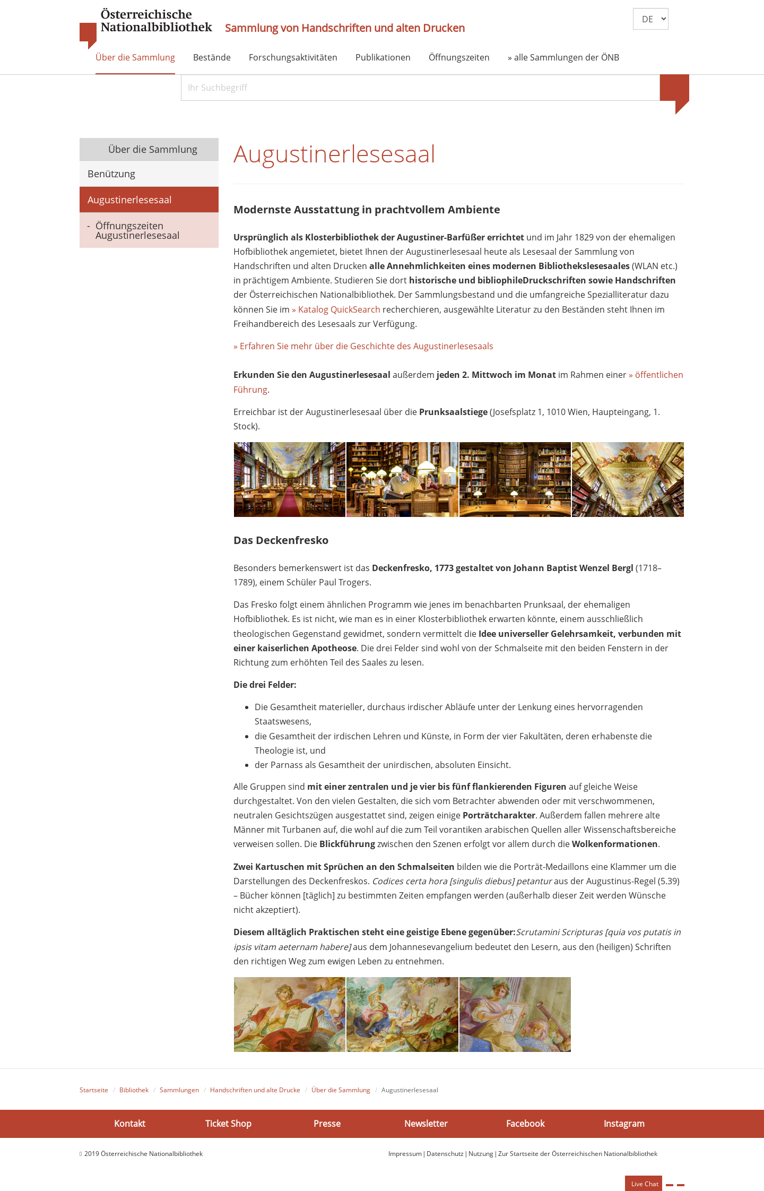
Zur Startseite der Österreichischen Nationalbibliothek (577, 1153)
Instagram (624, 1123)
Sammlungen (179, 1089)
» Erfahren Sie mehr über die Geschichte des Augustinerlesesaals (363, 346)
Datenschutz (445, 1153)
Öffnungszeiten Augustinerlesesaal (138, 230)
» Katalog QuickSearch (336, 309)
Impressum (405, 1153)
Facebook (525, 1123)
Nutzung (480, 1153)
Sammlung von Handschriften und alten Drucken (345, 28)
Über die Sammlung (135, 57)
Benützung (111, 173)
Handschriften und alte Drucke (255, 1089)
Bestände (212, 57)
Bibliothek (134, 1089)
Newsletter (426, 1123)
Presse (327, 1123)
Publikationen (383, 57)
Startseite (94, 1089)
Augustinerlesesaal (130, 199)
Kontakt (129, 1123)
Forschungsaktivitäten (293, 57)
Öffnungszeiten (459, 57)
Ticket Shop (228, 1123)
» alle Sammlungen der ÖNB (563, 57)
